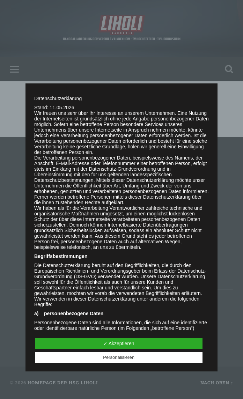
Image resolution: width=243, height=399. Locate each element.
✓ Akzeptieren (118, 343)
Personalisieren (118, 357)
